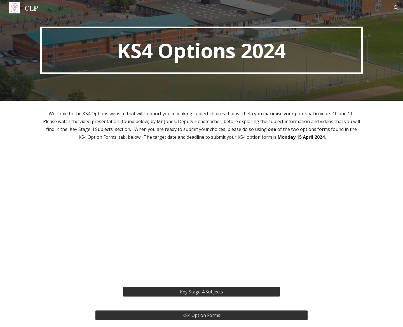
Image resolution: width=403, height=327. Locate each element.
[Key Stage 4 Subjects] (201, 291)
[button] (396, 8)
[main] (201, 50)
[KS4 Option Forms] (201, 315)
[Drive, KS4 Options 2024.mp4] (201, 215)
